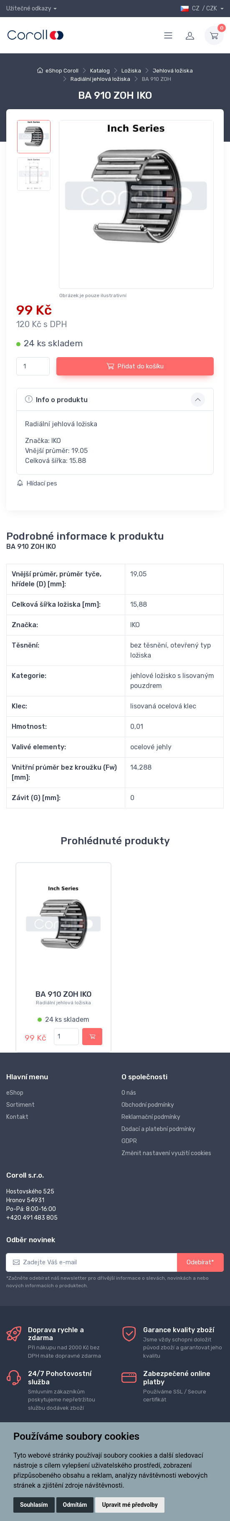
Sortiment (20, 1104)
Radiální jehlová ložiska (100, 79)
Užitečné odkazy (28, 8)
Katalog (100, 71)
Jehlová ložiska (173, 71)
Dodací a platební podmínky (158, 1129)
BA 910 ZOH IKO (63, 994)
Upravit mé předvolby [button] (129, 1504)
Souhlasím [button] (34, 1504)
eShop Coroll (61, 71)
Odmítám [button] (75, 1504)
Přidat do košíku (135, 366)
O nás (128, 1092)
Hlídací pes (37, 483)
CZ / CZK (199, 8)
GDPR (129, 1141)
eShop (14, 1092)
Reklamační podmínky (150, 1117)
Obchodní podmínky (147, 1104)
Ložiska (131, 71)
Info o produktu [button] (56, 399)
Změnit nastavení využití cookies (166, 1153)
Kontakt (17, 1117)
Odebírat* (200, 1262)
